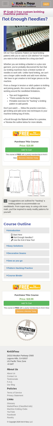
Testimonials (12, 379)
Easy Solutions (14, 246)
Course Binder (14, 275)
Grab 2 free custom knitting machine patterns (24, 13)
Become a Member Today (28, 158)
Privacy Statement (15, 395)
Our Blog (11, 385)
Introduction (13, 230)
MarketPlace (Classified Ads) (19, 406)
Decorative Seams (16, 253)
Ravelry (10, 417)
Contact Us (12, 376)
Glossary (11, 403)
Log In (46, 4)
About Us (11, 373)
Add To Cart (26, 150)
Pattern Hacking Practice (19, 268)
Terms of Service (14, 393)
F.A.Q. (10, 382)
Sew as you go (14, 260)
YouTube (11, 412)
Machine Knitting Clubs (17, 409)
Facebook (11, 415)
